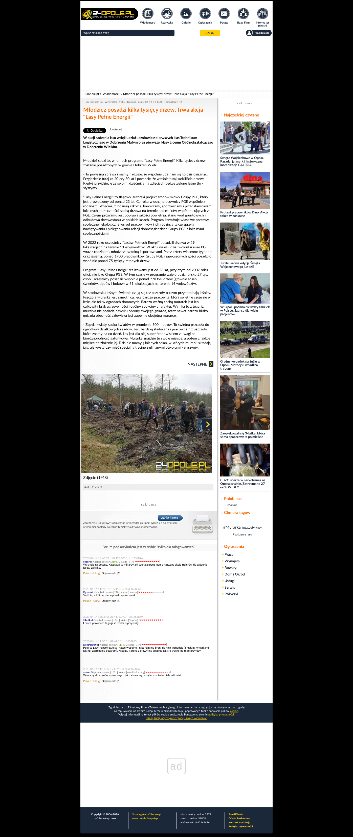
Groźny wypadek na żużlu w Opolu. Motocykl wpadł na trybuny (240, 365)
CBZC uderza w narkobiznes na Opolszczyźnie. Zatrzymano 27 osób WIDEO (243, 484)
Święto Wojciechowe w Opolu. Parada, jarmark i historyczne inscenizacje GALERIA (242, 161)
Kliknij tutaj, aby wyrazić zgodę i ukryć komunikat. (176, 718)
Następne (200, 364)
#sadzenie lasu (242, 534)
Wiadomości (111, 93)
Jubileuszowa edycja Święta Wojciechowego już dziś (240, 265)
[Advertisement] (176, 63)
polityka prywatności (221, 714)
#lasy (258, 527)
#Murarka (232, 527)
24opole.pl (91, 93)
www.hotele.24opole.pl (145, 818)
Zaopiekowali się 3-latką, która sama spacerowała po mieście (242, 435)
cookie (234, 711)
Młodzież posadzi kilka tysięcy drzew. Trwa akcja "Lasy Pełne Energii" (168, 93)
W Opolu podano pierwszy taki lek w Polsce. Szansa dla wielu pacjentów (245, 311)
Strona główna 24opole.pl (146, 814)
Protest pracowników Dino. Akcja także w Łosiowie (244, 214)
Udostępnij (115, 129)
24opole (232, 505)
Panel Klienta (236, 814)
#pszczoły (248, 527)
